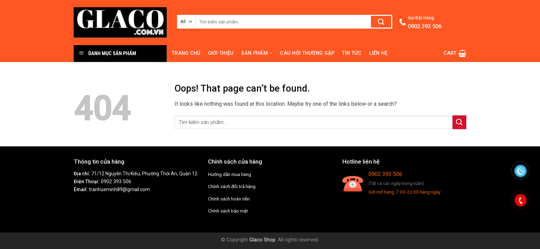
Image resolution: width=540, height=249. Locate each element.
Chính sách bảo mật (228, 211)
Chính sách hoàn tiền (229, 198)
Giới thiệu (221, 53)
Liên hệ (378, 53)
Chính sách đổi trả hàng (232, 186)
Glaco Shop (262, 240)
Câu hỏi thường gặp (307, 53)
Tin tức (351, 53)
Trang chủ (186, 53)
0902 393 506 (116, 182)
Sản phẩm (256, 53)
